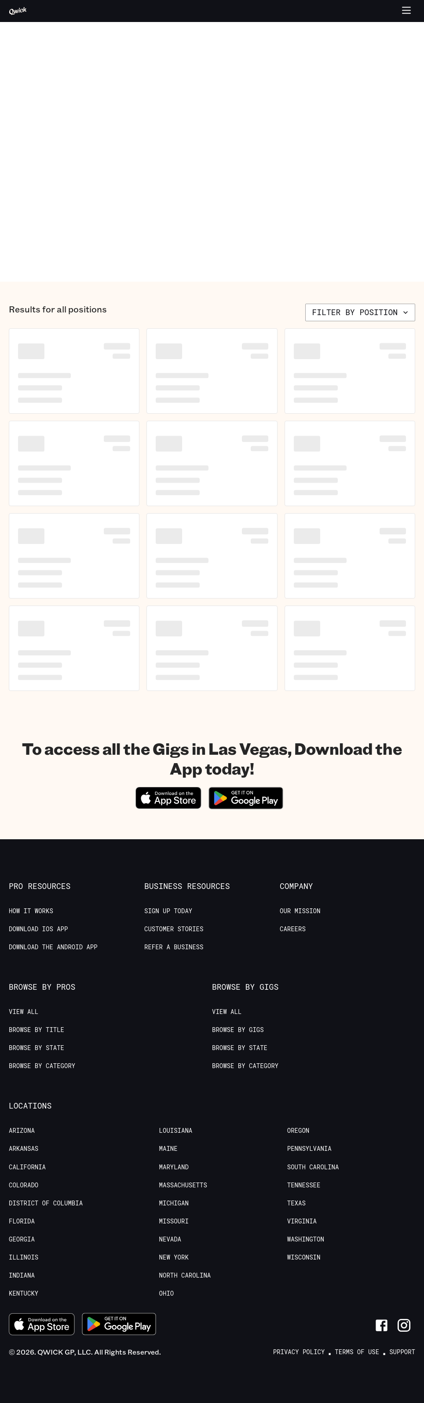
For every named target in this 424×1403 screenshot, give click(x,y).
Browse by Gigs (238, 1030)
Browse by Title (36, 1030)
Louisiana (176, 1131)
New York (174, 1257)
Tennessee (304, 1185)
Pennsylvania (309, 1149)
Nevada (170, 1239)
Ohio (166, 1293)
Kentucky (23, 1293)
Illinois (23, 1257)
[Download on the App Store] (168, 806)
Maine (168, 1149)
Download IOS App (38, 929)
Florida (22, 1221)
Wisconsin (304, 1257)
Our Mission (300, 911)
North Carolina (185, 1275)
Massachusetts (183, 1185)
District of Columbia (46, 1203)
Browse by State (36, 1048)
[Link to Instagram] (404, 1325)
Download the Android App (53, 947)
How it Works (31, 911)
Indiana (22, 1275)
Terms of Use (357, 1352)
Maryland (174, 1167)
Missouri (174, 1221)
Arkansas (23, 1149)
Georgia (22, 1239)
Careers (293, 929)
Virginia (302, 1221)
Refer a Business (173, 947)
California (27, 1167)
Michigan (174, 1203)
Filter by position (361, 312)
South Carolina (313, 1167)
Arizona (22, 1131)
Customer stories (173, 929)
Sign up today (168, 911)
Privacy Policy (299, 1352)
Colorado (23, 1185)
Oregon (298, 1131)
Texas (296, 1203)
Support (402, 1352)
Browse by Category (42, 1066)
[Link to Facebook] (381, 1325)
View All (23, 1012)
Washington (305, 1239)
